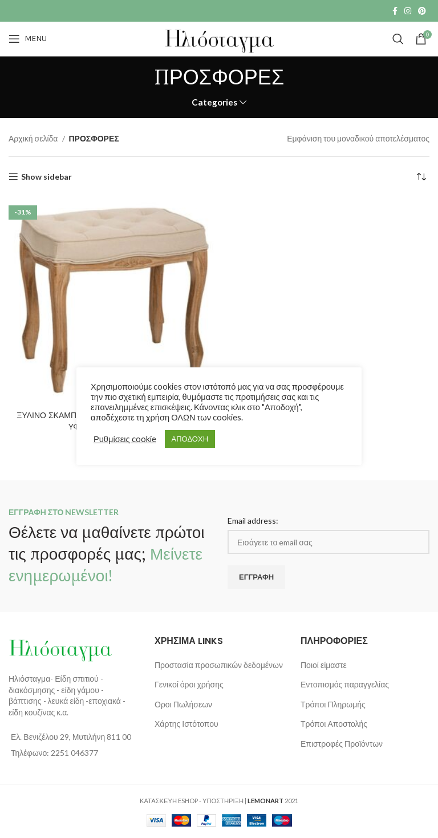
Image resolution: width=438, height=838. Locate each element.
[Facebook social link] (395, 10)
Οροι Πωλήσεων (183, 704)
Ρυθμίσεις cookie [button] (125, 439)
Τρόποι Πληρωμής (333, 704)
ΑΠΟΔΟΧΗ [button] (190, 438)
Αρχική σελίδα (34, 138)
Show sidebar (46, 176)
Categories (214, 102)
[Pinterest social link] (422, 10)
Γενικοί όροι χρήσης (189, 684)
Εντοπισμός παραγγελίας (345, 684)
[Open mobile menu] (27, 38)
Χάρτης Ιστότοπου (186, 723)
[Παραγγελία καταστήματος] (420, 176)
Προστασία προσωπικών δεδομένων (219, 665)
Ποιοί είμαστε (324, 665)
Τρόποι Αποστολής (334, 723)
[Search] (398, 38)
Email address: (253, 520)
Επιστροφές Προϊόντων (342, 743)
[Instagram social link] (408, 10)
